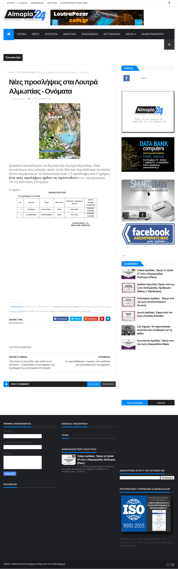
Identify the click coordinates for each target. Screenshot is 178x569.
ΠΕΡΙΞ (35, 34)
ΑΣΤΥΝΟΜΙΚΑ (112, 34)
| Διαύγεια (52, 3)
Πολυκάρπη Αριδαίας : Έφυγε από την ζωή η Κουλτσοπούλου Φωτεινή (155, 302)
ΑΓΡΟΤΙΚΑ (51, 34)
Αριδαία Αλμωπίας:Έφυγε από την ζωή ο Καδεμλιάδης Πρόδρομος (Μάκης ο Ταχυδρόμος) (156, 287)
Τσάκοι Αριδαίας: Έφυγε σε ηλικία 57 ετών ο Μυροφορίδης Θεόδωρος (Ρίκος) (155, 273)
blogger (94, 384)
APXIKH (10, 3)
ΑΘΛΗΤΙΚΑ (69, 34)
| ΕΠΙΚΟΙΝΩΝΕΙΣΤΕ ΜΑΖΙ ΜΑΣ (73, 3)
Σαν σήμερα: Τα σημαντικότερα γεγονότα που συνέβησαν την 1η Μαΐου (154, 330)
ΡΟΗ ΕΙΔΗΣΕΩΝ (135, 403)
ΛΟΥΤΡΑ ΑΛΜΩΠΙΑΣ (26, 72)
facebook (108, 384)
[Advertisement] (72, 334)
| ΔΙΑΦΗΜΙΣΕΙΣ (37, 3)
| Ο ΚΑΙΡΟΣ (22, 3)
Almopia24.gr (16, 307)
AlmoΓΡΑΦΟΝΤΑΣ (152, 34)
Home (12, 72)
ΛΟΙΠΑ (130, 34)
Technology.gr (58, 564)
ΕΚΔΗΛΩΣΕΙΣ (90, 34)
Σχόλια (161, 403)
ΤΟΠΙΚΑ (21, 34)
